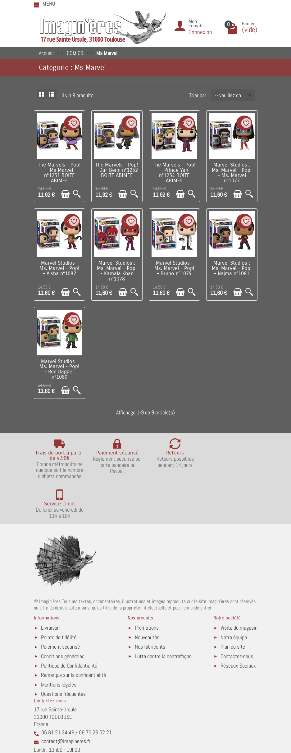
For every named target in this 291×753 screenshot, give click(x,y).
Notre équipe (234, 597)
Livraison (50, 588)
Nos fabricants (150, 607)
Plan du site (233, 607)
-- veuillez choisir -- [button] (234, 95)
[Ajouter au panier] (65, 194)
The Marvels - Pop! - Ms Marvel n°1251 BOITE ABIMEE (59, 173)
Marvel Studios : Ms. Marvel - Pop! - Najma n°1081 (232, 268)
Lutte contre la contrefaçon (163, 616)
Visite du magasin (239, 588)
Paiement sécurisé (60, 607)
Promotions (147, 588)
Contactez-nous (237, 616)
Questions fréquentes (63, 654)
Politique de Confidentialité (69, 626)
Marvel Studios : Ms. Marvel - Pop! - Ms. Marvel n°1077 (232, 173)
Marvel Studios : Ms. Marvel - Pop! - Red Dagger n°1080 (59, 369)
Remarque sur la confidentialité (73, 635)
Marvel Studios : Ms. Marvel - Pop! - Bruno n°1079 (174, 268)
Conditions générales (62, 616)
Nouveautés (147, 597)
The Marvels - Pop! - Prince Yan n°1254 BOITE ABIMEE (174, 173)
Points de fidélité (58, 597)
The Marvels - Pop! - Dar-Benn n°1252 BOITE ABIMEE (116, 170)
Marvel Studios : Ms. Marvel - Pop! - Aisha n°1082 (59, 268)
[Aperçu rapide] (77, 194)
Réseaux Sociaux (238, 626)
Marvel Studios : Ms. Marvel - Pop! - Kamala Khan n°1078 (117, 271)
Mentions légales (58, 645)
